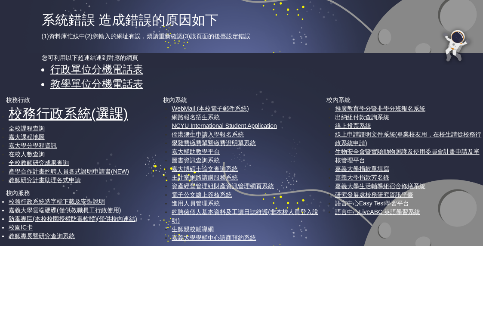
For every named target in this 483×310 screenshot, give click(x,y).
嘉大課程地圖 (27, 136)
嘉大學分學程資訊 (33, 145)
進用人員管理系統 (196, 203)
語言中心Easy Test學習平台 (372, 203)
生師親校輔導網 (193, 229)
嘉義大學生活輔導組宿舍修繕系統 (380, 186)
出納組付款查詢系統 (362, 117)
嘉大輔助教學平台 (196, 151)
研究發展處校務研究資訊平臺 (374, 194)
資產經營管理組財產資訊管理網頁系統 (223, 186)
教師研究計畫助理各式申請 (45, 180)
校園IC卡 (21, 227)
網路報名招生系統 (196, 117)
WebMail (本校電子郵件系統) (210, 108)
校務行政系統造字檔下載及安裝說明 (57, 201)
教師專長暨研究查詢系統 (42, 235)
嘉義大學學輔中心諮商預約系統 (214, 237)
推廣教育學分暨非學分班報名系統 (380, 108)
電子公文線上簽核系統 (202, 194)
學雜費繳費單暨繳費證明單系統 (214, 143)
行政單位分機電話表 (96, 69)
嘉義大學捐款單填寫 (362, 168)
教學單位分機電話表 (96, 84)
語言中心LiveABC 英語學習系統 (377, 211)
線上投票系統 (353, 125)
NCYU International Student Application (224, 125)
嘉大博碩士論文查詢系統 (205, 168)
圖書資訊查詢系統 (196, 160)
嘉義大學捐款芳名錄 (362, 177)
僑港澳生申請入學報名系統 (208, 134)
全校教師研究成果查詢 (39, 162)
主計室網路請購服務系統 (205, 177)
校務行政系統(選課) (68, 113)
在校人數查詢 (27, 154)
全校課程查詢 (27, 128)
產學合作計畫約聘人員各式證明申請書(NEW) (69, 171)
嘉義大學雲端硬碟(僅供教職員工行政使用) (65, 210)
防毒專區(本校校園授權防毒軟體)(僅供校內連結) (73, 218)
